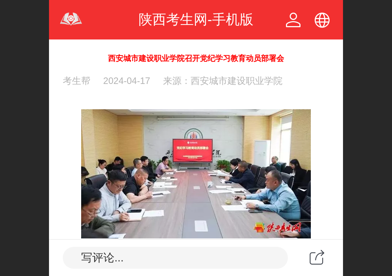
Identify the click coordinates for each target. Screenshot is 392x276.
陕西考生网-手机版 (196, 19)
